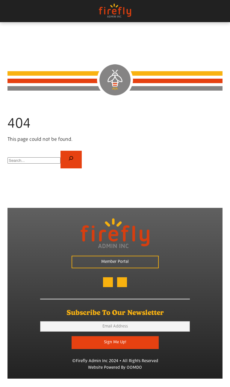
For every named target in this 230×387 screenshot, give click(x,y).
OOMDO (134, 367)
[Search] (71, 159)
